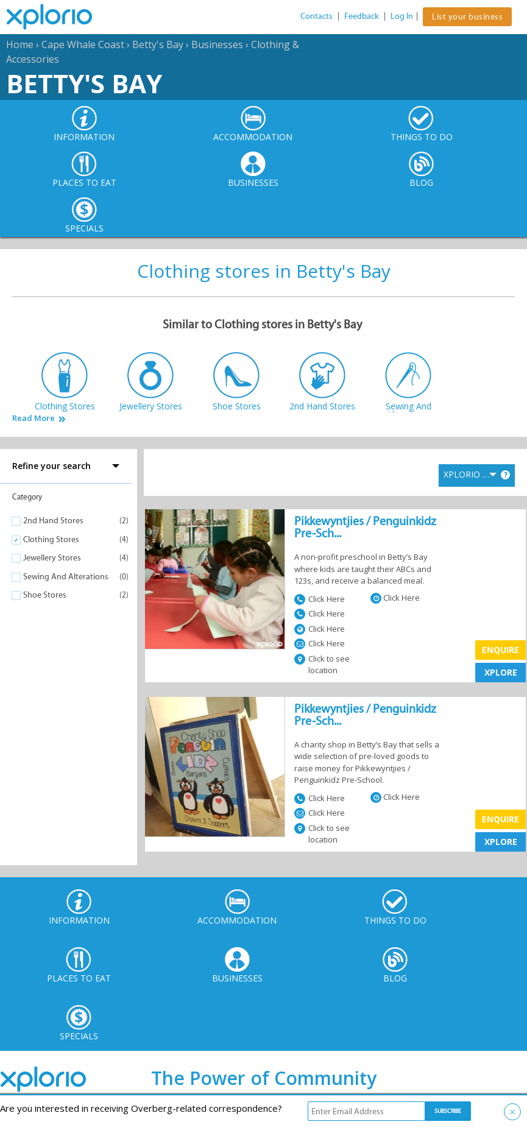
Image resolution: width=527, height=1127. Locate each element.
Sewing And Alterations (65, 576)
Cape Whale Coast (82, 44)
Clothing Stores (51, 539)
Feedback (361, 16)
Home (20, 44)
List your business (467, 17)
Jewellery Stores (52, 558)
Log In (402, 16)
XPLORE (500, 672)
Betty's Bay (157, 44)
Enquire (500, 649)
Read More (33, 418)
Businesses (217, 44)
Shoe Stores (44, 595)
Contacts (316, 16)
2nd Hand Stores (53, 520)
